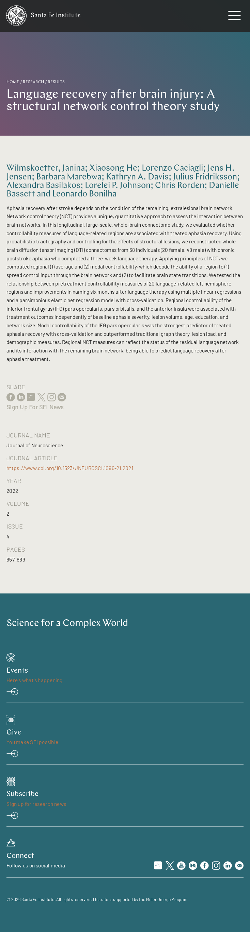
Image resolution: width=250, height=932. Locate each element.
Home (12, 82)
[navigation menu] (234, 17)
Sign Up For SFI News (34, 407)
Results (56, 82)
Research (33, 82)
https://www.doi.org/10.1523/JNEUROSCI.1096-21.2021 (69, 468)
